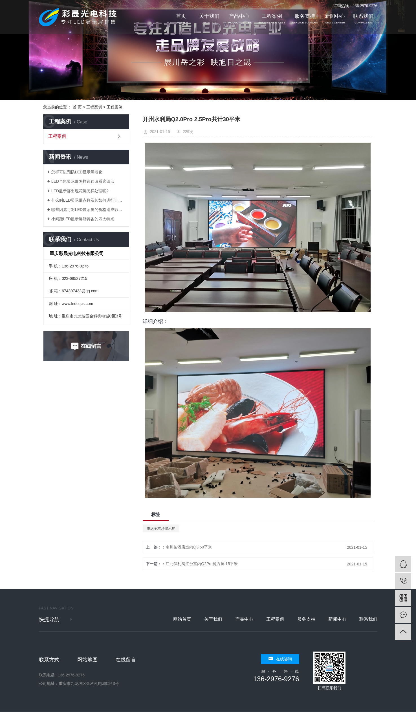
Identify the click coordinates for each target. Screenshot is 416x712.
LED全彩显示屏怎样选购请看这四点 (82, 181)
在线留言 (126, 660)
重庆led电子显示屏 (161, 528)
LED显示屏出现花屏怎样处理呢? (80, 191)
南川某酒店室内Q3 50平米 (189, 547)
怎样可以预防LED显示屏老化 (76, 172)
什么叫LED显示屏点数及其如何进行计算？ (88, 200)
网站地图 (87, 660)
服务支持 (305, 18)
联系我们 (363, 18)
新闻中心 (335, 18)
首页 (181, 18)
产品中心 (239, 18)
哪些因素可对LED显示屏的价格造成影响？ (88, 209)
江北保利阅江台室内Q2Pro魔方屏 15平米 (202, 563)
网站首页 (182, 619)
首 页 (77, 107)
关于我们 (209, 18)
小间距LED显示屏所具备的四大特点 (82, 219)
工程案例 (271, 18)
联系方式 (49, 660)
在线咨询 (284, 659)
